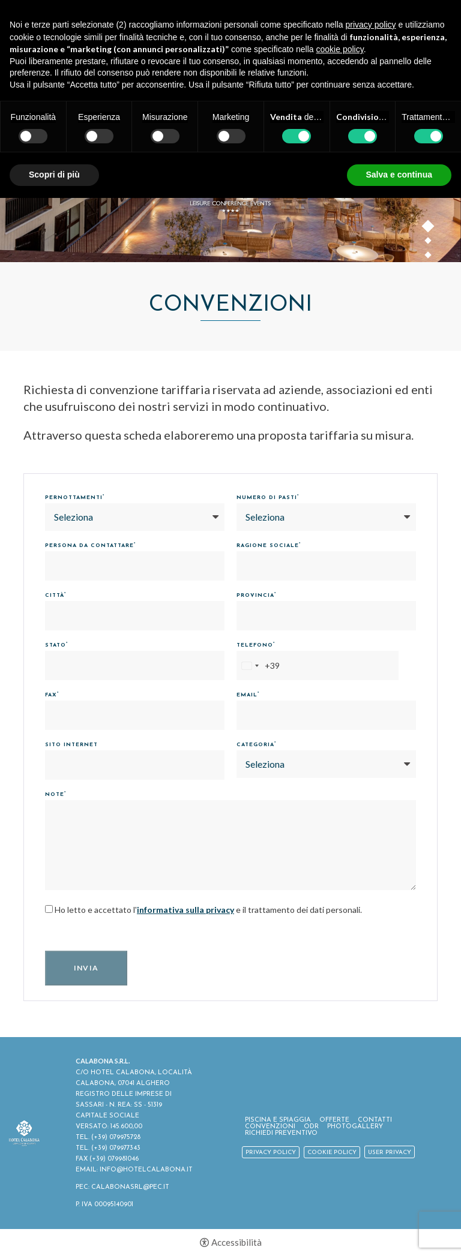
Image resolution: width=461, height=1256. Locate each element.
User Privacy (389, 1152)
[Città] (134, 615)
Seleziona (73, 516)
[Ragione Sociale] (326, 566)
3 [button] (428, 257)
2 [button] (428, 243)
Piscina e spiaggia (278, 1120)
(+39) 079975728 (115, 1137)
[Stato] (134, 665)
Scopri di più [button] (54, 174)
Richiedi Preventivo (281, 1133)
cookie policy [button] (340, 49)
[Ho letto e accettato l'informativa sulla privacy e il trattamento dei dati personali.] (49, 909)
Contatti (375, 1120)
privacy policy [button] (371, 24)
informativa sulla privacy (185, 910)
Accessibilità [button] (236, 1242)
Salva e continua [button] (399, 174)
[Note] (230, 845)
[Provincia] (326, 615)
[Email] (326, 715)
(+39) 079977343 (115, 1148)
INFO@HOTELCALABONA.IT (146, 1170)
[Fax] (134, 715)
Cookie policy (332, 1152)
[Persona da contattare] (134, 566)
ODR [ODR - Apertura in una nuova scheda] (311, 1126)
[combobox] (258, 665)
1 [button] (428, 228)
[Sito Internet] (134, 765)
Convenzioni (270, 1126)
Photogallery (355, 1126)
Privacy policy (271, 1152)
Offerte (334, 1120)
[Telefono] (318, 665)
